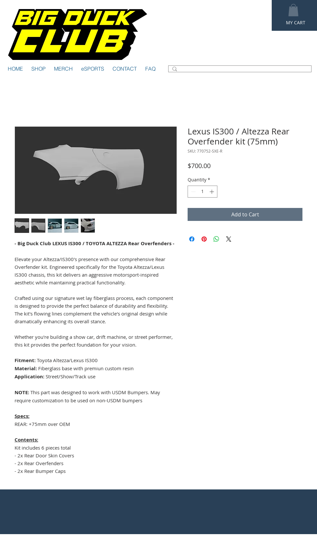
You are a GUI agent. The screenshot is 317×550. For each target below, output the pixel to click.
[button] (293, 10)
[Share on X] (229, 239)
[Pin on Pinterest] (204, 239)
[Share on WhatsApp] (216, 239)
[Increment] (212, 191)
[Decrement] (193, 191)
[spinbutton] (202, 191)
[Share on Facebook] (192, 239)
